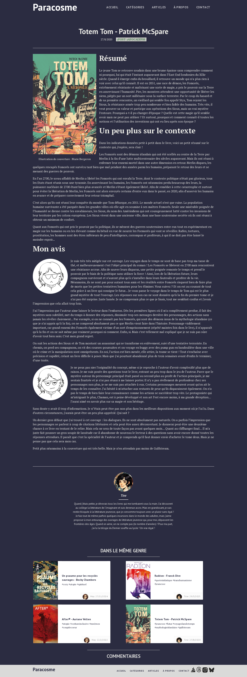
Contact (203, 7)
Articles (159, 7)
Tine (123, 495)
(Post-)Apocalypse (131, 39)
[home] (55, 6)
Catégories (135, 7)
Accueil (112, 7)
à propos (181, 7)
